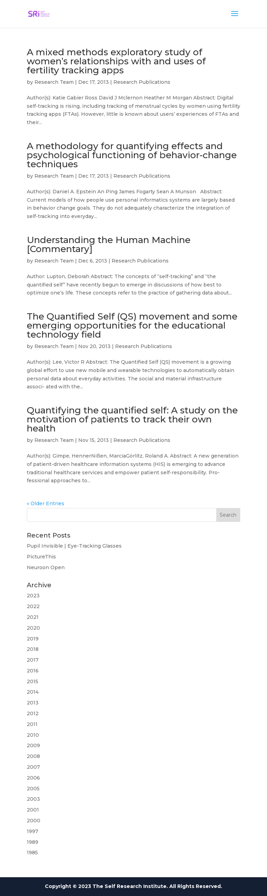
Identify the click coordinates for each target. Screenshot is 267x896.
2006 (33, 778)
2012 (33, 713)
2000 (33, 820)
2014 (33, 692)
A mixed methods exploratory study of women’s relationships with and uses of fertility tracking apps (116, 61)
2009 (33, 745)
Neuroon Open (46, 567)
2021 (33, 617)
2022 (33, 606)
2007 (33, 767)
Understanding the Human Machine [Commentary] (109, 244)
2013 (33, 703)
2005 (33, 788)
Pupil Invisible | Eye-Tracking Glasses (74, 546)
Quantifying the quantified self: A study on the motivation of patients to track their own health (132, 419)
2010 (33, 735)
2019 (33, 639)
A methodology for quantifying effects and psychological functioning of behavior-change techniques (132, 155)
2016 (33, 671)
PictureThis (41, 557)
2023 (33, 595)
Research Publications (141, 82)
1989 (32, 842)
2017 (33, 660)
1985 (32, 852)
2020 (33, 628)
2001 (33, 810)
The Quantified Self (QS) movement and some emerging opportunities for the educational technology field (132, 325)
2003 (33, 799)
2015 (32, 681)
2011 (32, 724)
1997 (32, 831)
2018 (33, 649)
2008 (33, 756)
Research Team (54, 82)
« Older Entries (45, 503)
